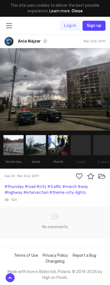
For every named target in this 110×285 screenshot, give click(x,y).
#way (83, 186)
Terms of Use (26, 255)
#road (30, 186)
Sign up (94, 25)
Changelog (55, 261)
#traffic (54, 186)
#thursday (14, 186)
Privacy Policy (55, 255)
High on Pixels (54, 277)
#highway (13, 192)
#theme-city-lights (67, 192)
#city (41, 186)
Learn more (59, 11)
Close (77, 11)
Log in (70, 25)
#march (69, 186)
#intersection (36, 192)
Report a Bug (84, 255)
